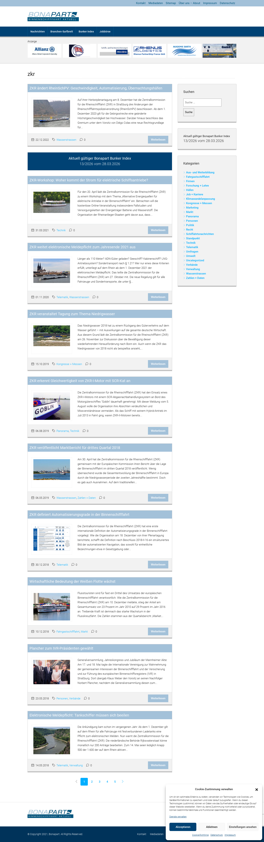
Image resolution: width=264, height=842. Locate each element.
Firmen (190, 181)
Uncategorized (195, 260)
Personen (62, 698)
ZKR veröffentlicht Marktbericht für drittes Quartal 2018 (75, 447)
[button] (256, 789)
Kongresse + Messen (69, 364)
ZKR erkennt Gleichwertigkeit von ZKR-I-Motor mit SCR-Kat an (80, 381)
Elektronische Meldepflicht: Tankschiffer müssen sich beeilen (79, 715)
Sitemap (171, 3)
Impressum (230, 835)
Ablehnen (211, 827)
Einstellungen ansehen (242, 827)
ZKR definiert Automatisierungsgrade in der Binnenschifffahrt (79, 514)
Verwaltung (76, 765)
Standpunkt (193, 238)
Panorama (62, 431)
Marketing (192, 207)
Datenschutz (216, 835)
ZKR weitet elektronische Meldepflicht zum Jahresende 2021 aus (82, 247)
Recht (189, 229)
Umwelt (190, 256)
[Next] (122, 782)
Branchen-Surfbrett (61, 31)
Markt (84, 631)
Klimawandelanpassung (200, 198)
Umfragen (192, 251)
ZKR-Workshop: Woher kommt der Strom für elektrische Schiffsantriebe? (89, 180)
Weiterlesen (158, 139)
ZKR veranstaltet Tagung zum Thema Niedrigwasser (72, 314)
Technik (61, 230)
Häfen (189, 190)
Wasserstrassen (66, 139)
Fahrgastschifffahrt (68, 631)
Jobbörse (105, 31)
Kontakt (141, 3)
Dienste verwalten (178, 816)
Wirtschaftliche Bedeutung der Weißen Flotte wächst (72, 581)
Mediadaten (155, 3)
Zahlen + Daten (87, 498)
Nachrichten (37, 31)
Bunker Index (86, 31)
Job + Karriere (194, 194)
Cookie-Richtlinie (200, 835)
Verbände (74, 698)
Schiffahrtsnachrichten (200, 234)
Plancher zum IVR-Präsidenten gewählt (61, 648)
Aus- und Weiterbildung (200, 172)
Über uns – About (189, 3)
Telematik (62, 297)
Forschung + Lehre (197, 185)
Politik (190, 225)
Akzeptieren (183, 827)
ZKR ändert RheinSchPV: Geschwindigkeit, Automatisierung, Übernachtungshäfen (96, 88)
